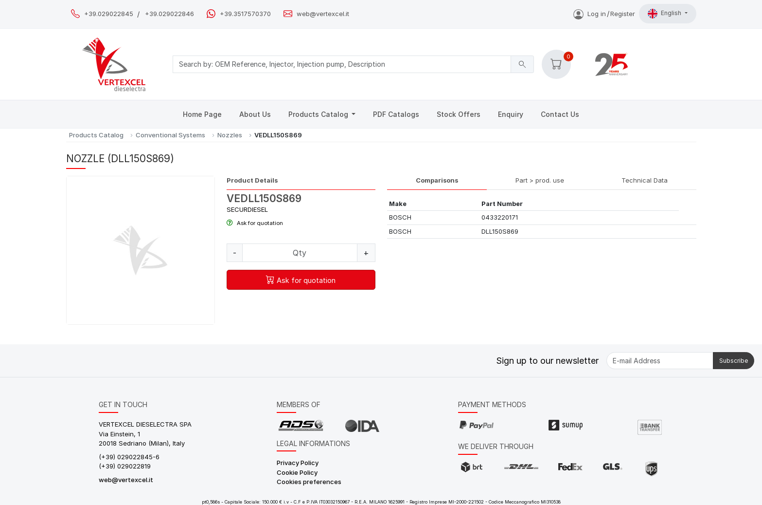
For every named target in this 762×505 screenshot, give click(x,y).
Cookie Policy (297, 472)
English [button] (665, 14)
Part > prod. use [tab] (539, 180)
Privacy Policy (298, 463)
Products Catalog (319, 114)
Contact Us (560, 114)
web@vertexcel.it (323, 14)
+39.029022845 (108, 14)
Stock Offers (458, 114)
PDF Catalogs (396, 114)
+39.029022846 (169, 14)
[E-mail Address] (659, 360)
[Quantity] (299, 252)
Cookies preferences (309, 482)
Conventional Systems (170, 135)
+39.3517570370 (245, 14)
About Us (255, 114)
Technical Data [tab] (644, 180)
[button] (556, 64)
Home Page (202, 114)
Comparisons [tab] (437, 180)
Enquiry (510, 114)
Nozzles (229, 135)
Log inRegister (604, 14)
